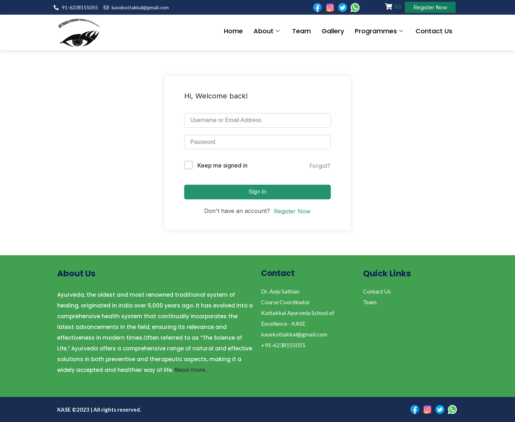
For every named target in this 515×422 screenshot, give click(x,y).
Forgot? (319, 165)
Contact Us (434, 30)
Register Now (430, 7)
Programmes (380, 30)
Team (301, 30)
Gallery (333, 30)
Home (233, 30)
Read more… (192, 370)
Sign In (257, 192)
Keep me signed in (222, 165)
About (267, 30)
